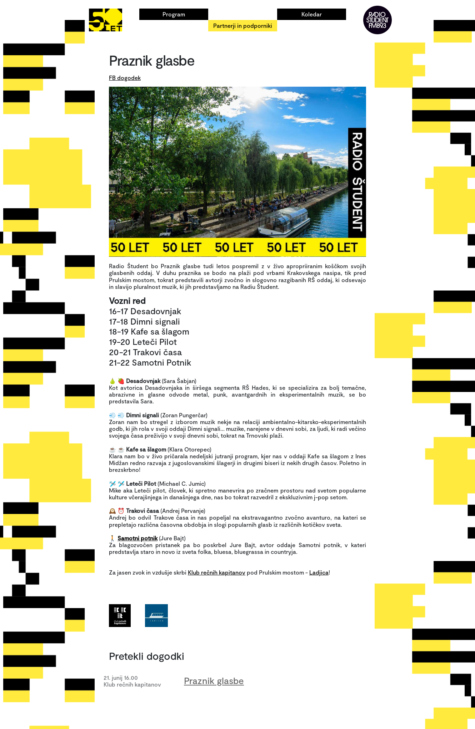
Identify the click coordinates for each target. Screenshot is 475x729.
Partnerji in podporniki (242, 25)
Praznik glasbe (214, 680)
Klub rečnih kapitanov (216, 572)
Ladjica (319, 572)
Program (173, 14)
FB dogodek (125, 77)
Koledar (311, 14)
